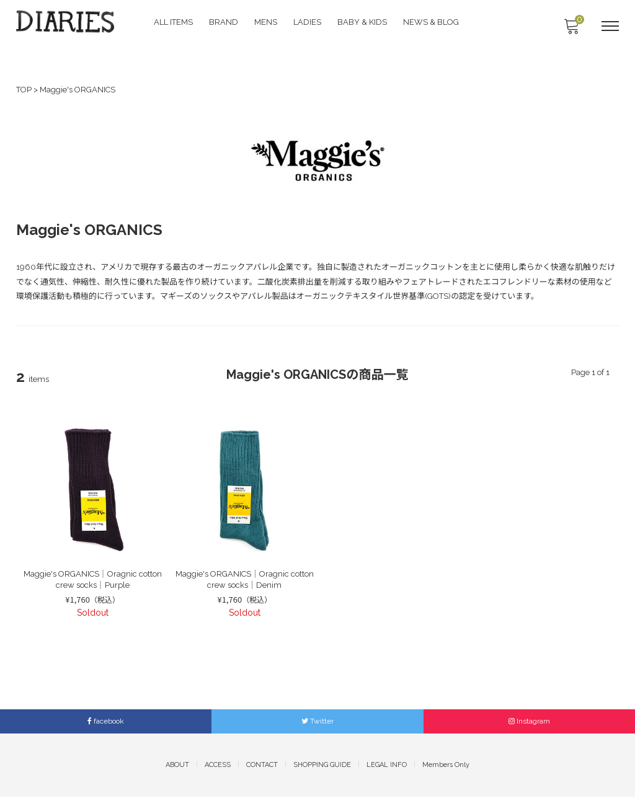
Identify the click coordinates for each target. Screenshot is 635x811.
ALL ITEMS (174, 22)
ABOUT (177, 779)
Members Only (445, 779)
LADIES (308, 22)
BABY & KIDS (363, 22)
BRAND (224, 22)
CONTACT (262, 779)
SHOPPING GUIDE (322, 779)
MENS (266, 22)
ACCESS (218, 779)
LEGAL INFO (386, 779)
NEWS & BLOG (432, 22)
